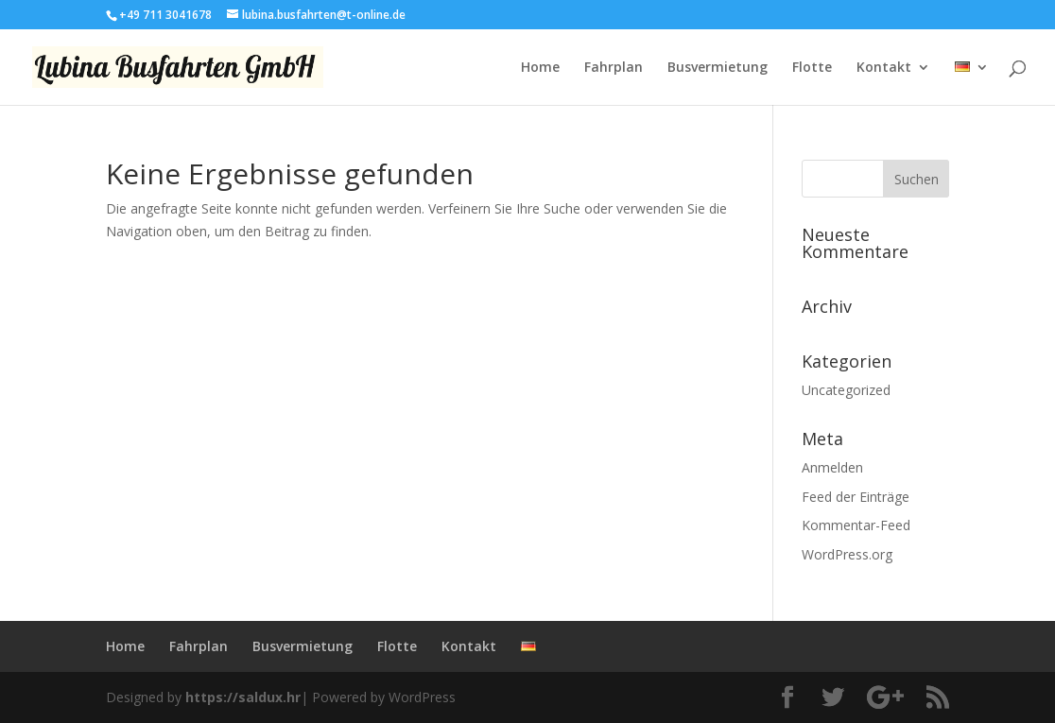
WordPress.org (847, 554)
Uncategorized (846, 390)
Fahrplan (613, 68)
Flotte (812, 68)
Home (540, 68)
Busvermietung (717, 68)
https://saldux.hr (243, 697)
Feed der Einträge (855, 497)
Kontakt (883, 68)
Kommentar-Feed (856, 525)
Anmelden (832, 467)
